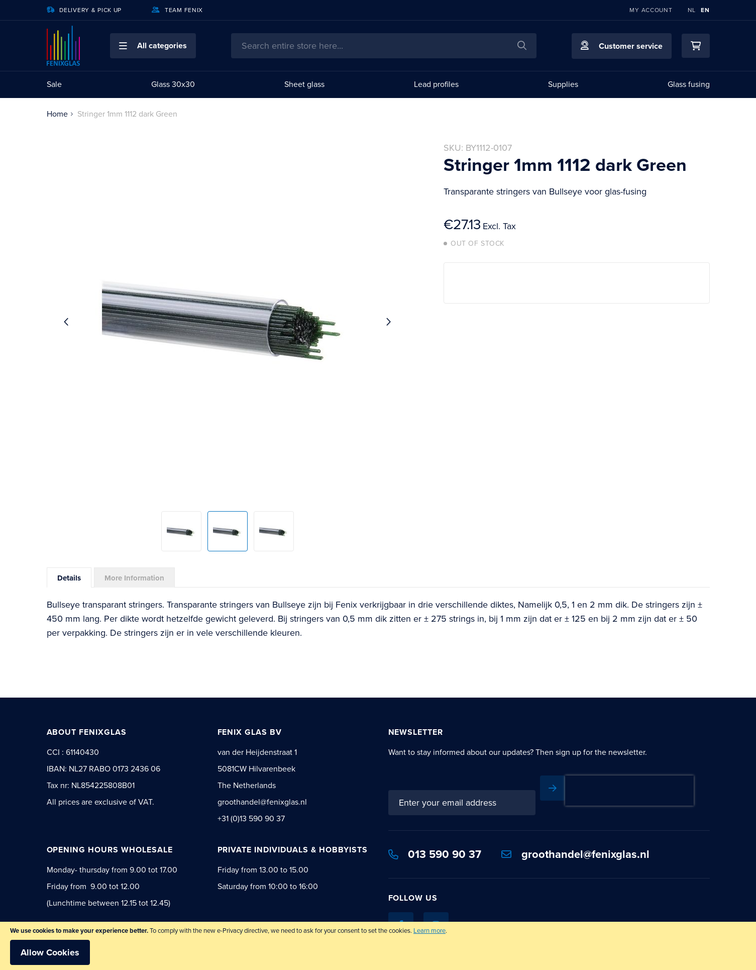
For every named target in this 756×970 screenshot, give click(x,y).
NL (692, 10)
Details (69, 578)
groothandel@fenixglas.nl (575, 854)
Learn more (429, 930)
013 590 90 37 (435, 854)
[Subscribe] (552, 788)
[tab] (69, 577)
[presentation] (629, 790)
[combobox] (383, 45)
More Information (134, 578)
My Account (650, 10)
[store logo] (63, 46)
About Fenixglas (87, 732)
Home (57, 114)
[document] (378, 946)
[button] (153, 45)
